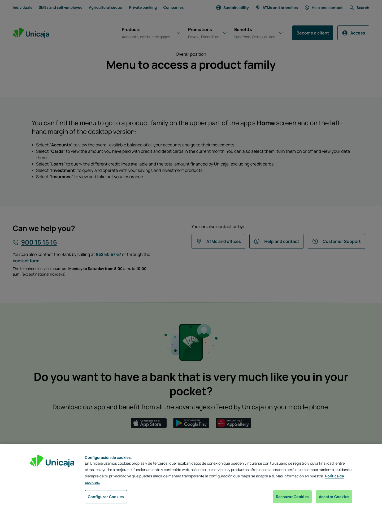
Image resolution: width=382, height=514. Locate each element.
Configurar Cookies (106, 496)
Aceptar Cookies (334, 496)
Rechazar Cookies (292, 496)
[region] (191, 479)
